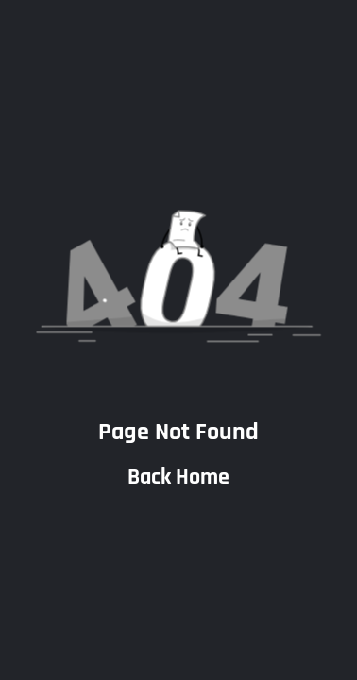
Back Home (179, 477)
